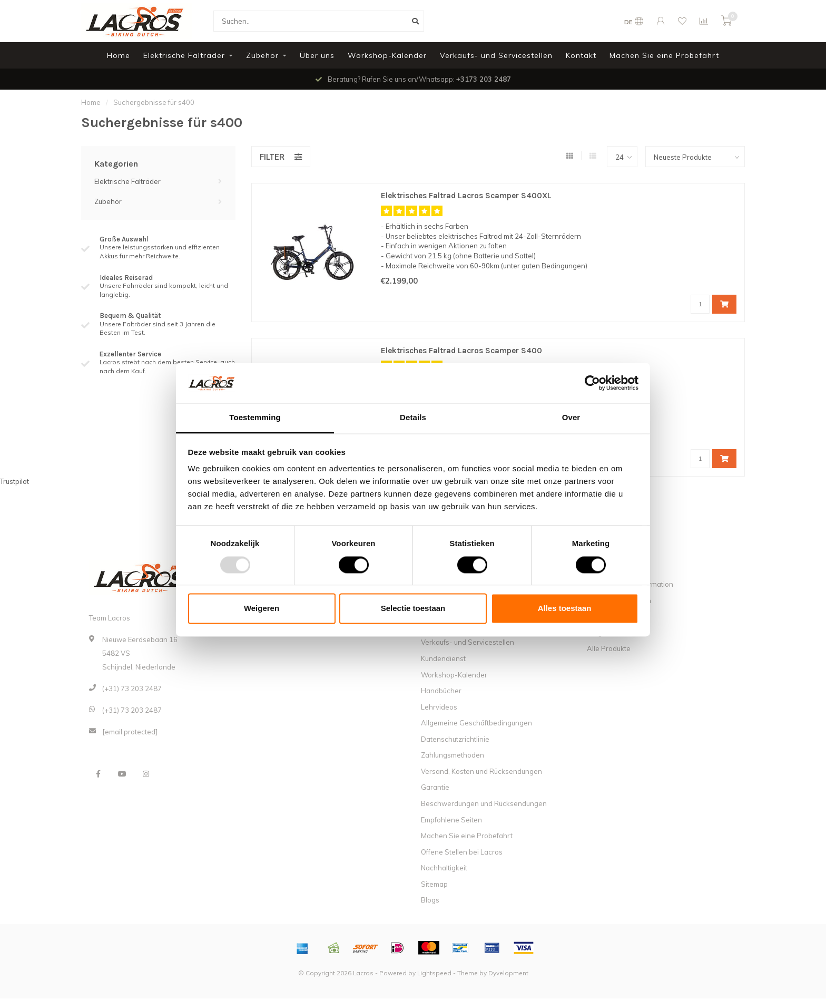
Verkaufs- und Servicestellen (496, 55)
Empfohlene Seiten (451, 820)
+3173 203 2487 (483, 79)
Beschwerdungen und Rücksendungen (484, 804)
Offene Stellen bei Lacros (462, 852)
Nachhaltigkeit (444, 868)
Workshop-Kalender (387, 55)
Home (118, 55)
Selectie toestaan (413, 608)
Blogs (430, 900)
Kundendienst (443, 659)
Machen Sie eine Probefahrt (664, 55)
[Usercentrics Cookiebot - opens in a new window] (592, 383)
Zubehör (262, 55)
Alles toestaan (565, 608)
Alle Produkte (609, 649)
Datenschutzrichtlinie (455, 739)
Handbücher (441, 691)
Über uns (317, 55)
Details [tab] (413, 417)
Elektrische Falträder (184, 55)
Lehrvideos (439, 707)
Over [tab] (571, 417)
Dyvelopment (508, 973)
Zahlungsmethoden (452, 755)
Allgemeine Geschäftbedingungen (476, 723)
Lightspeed (434, 973)
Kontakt (581, 55)
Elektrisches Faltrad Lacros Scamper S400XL (473, 196)
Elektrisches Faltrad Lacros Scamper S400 (468, 351)
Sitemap (434, 884)
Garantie (435, 787)
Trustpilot (14, 482)
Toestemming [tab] (255, 417)
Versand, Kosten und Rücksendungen (481, 772)
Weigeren (261, 608)
